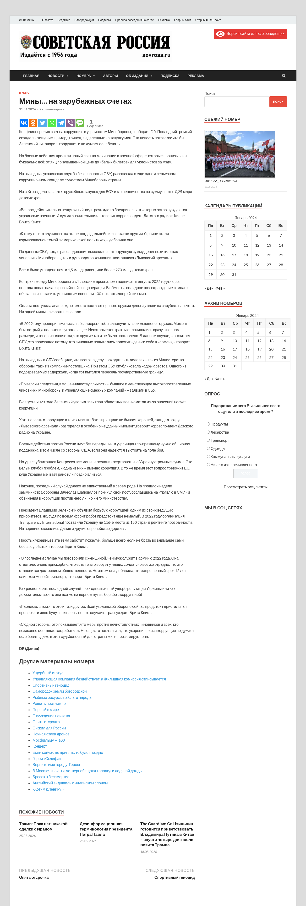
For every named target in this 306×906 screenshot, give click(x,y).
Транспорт (220, 440)
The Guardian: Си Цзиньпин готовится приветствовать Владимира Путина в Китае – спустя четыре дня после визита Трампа (167, 834)
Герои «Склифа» (47, 758)
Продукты (219, 424)
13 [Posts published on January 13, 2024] (271, 340)
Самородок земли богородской (60, 691)
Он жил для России (49, 728)
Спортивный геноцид (51, 685)
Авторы (110, 76)
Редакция (64, 20)
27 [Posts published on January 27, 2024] (271, 357)
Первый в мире (46, 709)
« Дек (208, 288)
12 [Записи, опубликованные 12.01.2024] (257, 245)
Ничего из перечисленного (234, 464)
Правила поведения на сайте (134, 20)
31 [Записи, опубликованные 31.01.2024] (234, 274)
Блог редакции (84, 20)
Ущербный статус (48, 672)
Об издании (137, 76)
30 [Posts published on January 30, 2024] (223, 365)
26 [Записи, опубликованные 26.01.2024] (257, 264)
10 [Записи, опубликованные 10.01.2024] (234, 245)
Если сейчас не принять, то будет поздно (68, 752)
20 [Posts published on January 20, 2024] (271, 349)
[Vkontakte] (24, 123)
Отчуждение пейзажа (54, 715)
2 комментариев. (52, 109)
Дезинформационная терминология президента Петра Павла (106, 829)
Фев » (220, 288)
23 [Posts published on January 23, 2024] (223, 357)
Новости (56, 76)
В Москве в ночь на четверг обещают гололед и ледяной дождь (87, 770)
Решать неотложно (49, 703)
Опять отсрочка (46, 721)
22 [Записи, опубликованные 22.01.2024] (210, 264)
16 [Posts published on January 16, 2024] (223, 349)
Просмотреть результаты (246, 487)
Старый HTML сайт (208, 20)
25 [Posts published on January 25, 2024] (247, 357)
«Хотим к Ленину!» (48, 789)
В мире (24, 92)
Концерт (40, 746)
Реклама (164, 20)
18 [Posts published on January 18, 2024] (247, 349)
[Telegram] (61, 123)
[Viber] (70, 123)
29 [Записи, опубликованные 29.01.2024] (210, 274)
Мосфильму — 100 (49, 740)
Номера (83, 76)
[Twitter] (42, 123)
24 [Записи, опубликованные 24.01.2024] (234, 264)
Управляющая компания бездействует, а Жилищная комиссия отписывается (99, 679)
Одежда (218, 448)
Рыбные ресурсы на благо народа (62, 697)
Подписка (104, 20)
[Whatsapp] (52, 123)
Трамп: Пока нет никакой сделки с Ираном (43, 826)
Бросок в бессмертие (51, 776)
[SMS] (80, 123)
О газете (47, 20)
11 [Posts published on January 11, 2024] (247, 340)
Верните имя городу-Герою (56, 764)
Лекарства (220, 432)
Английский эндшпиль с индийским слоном (70, 783)
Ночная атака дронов (51, 734)
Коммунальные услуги (230, 456)
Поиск (209, 93)
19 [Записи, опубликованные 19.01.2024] (257, 255)
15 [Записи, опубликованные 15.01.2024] (210, 255)
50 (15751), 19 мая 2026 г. (221, 181)
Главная (31, 76)
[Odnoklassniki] (33, 123)
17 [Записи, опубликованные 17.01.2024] (234, 255)
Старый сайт (182, 20)
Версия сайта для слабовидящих (250, 33)
